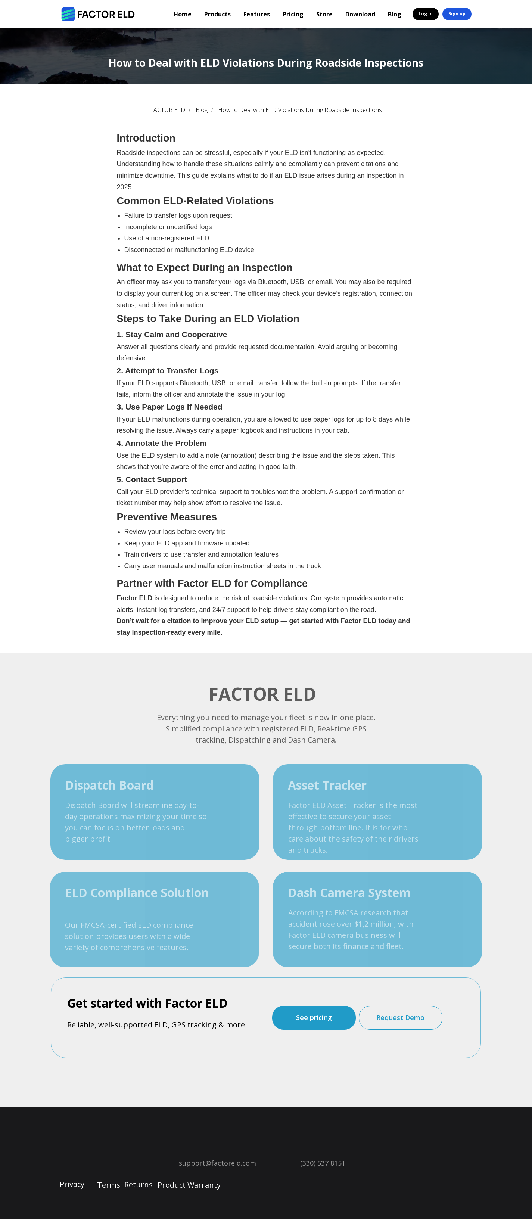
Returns (138, 1184)
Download (360, 14)
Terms (108, 1185)
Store (324, 14)
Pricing (293, 14)
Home (183, 14)
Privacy (72, 1184)
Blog (394, 14)
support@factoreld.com (217, 1163)
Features (256, 14)
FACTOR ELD (167, 109)
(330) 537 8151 (322, 1163)
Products (217, 14)
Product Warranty (189, 1185)
